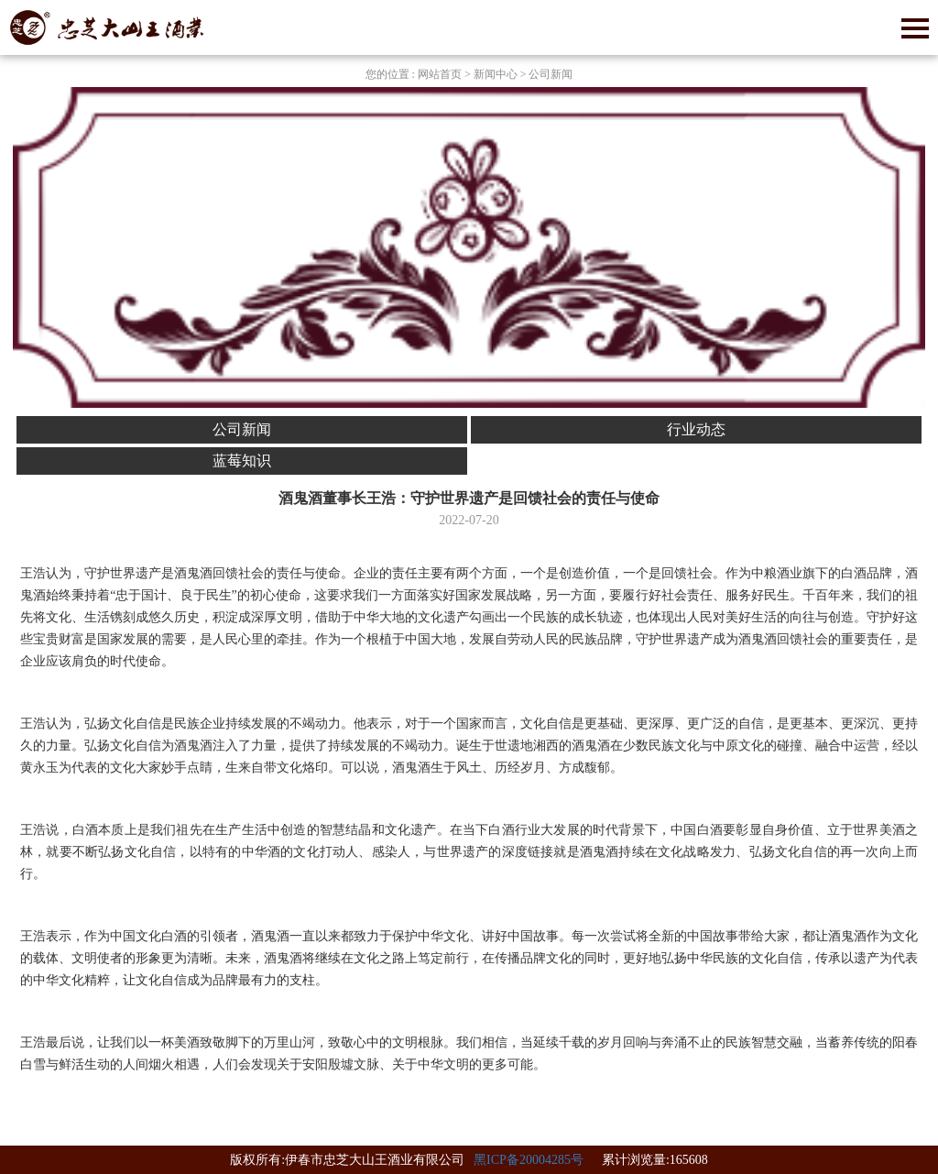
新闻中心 (496, 74)
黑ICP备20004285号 (529, 1160)
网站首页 (440, 74)
